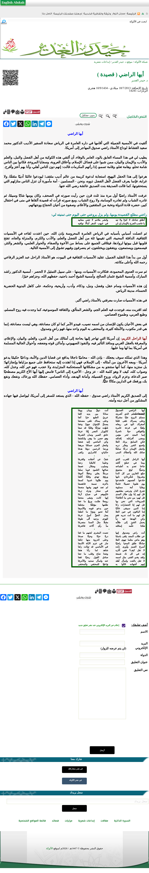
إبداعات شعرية (86, 821)
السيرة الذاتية (122, 821)
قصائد (55, 821)
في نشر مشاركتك (75, 769)
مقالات (104, 821)
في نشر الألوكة (75, 780)
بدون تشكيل (88, 115)
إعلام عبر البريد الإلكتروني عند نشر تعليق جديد (99, 625)
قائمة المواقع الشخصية (32, 821)
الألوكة (49, 848)
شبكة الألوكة (141, 61)
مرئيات (68, 821)
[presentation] (118, 735)
